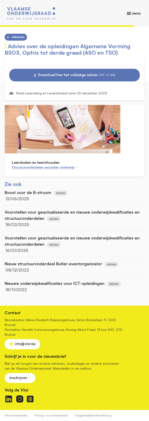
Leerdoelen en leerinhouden (36, 162)
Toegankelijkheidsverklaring (93, 415)
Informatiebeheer (16, 415)
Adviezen (18, 37)
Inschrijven (18, 378)
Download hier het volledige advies (76, 75)
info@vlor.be (25, 344)
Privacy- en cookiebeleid (51, 415)
